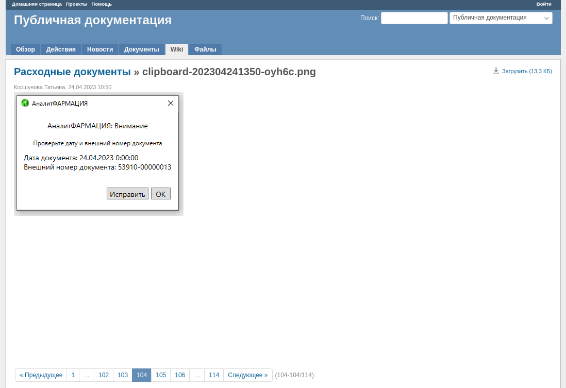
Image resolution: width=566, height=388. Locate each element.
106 (180, 375)
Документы (141, 49)
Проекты (77, 4)
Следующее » (248, 375)
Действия (61, 49)
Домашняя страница (37, 4)
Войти (544, 4)
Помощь (102, 4)
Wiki (177, 49)
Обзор (25, 49)
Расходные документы (72, 71)
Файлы (205, 49)
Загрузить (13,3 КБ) (527, 71)
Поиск (368, 18)
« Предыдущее (41, 375)
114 (214, 375)
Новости (100, 49)
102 (103, 375)
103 (123, 375)
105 (161, 375)
